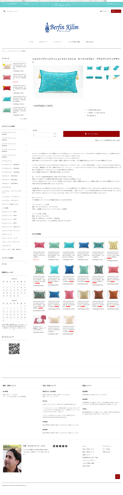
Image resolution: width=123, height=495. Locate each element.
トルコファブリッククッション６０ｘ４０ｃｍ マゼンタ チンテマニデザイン (113, 279)
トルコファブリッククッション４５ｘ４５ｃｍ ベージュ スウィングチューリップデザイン (113, 255)
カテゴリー (43, 42)
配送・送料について (88, 452)
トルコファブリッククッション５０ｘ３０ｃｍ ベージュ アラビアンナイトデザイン (19, 66)
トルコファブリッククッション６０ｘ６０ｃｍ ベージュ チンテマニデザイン (83, 304)
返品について (99, 140)
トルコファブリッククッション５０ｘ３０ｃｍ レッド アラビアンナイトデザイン (19, 88)
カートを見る (106, 449)
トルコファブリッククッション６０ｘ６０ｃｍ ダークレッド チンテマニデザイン (98, 304)
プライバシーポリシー (89, 460)
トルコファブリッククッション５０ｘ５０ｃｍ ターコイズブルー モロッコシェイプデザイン (98, 279)
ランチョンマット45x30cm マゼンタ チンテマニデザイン (39, 328)
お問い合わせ (89, 42)
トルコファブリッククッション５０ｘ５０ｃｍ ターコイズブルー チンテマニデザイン (83, 279)
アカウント (105, 11)
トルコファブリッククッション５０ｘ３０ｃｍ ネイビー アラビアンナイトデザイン (83, 254)
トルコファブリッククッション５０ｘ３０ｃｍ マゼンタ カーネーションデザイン (39, 254)
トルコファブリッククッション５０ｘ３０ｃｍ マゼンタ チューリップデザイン (19, 77)
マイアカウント (106, 446)
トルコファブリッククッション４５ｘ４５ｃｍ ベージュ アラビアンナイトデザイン (69, 329)
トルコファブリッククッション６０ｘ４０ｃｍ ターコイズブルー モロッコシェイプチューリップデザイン (39, 305)
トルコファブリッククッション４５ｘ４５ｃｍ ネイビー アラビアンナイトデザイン (69, 279)
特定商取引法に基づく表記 (112, 140)
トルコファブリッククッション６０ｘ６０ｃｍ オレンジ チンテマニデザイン (113, 304)
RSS (84, 466)
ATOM (88, 466)
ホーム (31, 42)
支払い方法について (88, 449)
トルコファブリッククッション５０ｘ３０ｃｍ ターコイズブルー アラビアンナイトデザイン (19, 99)
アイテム (116, 11)
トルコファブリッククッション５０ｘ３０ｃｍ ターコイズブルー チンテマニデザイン (19, 110)
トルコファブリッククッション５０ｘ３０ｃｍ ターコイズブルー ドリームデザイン (98, 254)
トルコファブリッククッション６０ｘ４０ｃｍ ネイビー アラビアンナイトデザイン (54, 304)
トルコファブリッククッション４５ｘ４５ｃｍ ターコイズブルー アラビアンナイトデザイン (54, 279)
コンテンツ (58, 42)
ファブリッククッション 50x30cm (17, 51)
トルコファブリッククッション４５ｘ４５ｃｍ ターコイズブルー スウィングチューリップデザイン (39, 280)
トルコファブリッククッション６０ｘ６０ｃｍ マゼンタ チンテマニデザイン (69, 304)
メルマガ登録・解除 (74, 42)
